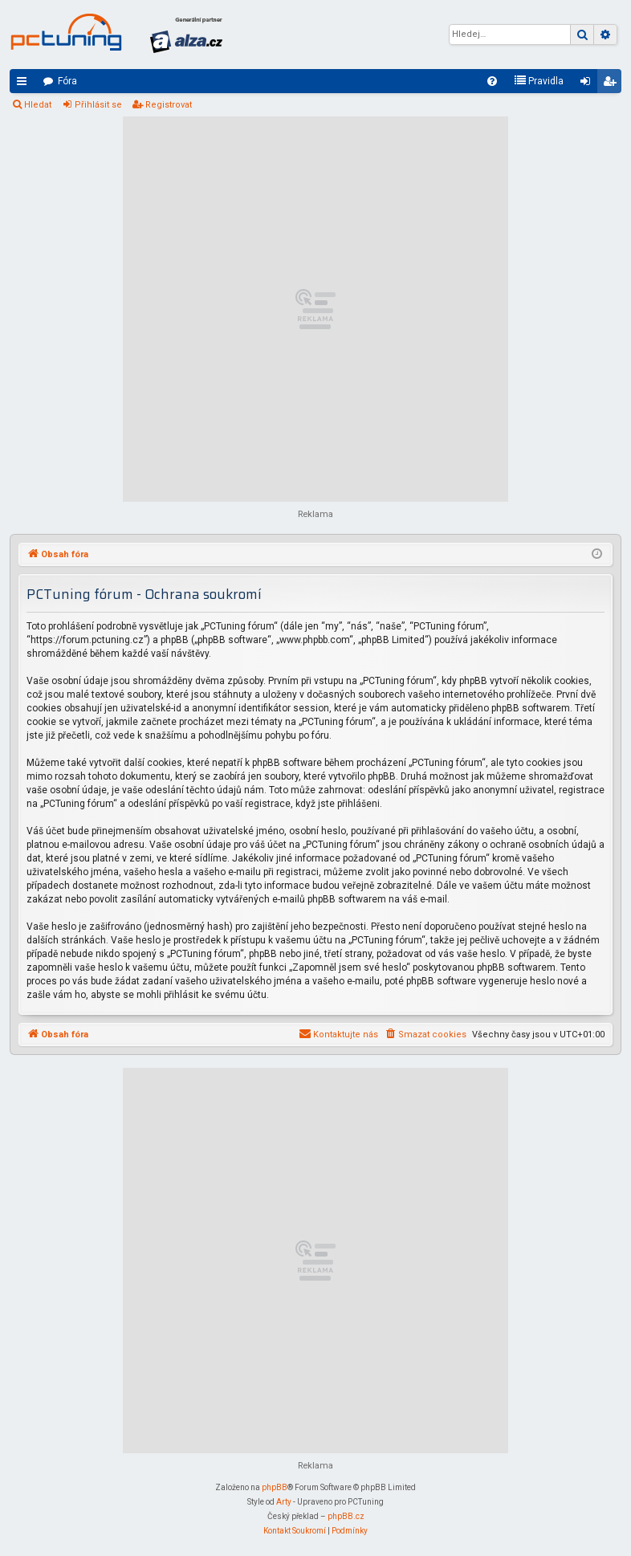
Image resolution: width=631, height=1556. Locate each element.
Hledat (37, 105)
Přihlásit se (98, 105)
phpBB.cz (346, 1516)
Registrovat (168, 105)
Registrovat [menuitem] (612, 84)
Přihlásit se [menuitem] (588, 84)
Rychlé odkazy (25, 84)
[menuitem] (492, 81)
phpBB (274, 1487)
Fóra (67, 81)
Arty (283, 1501)
